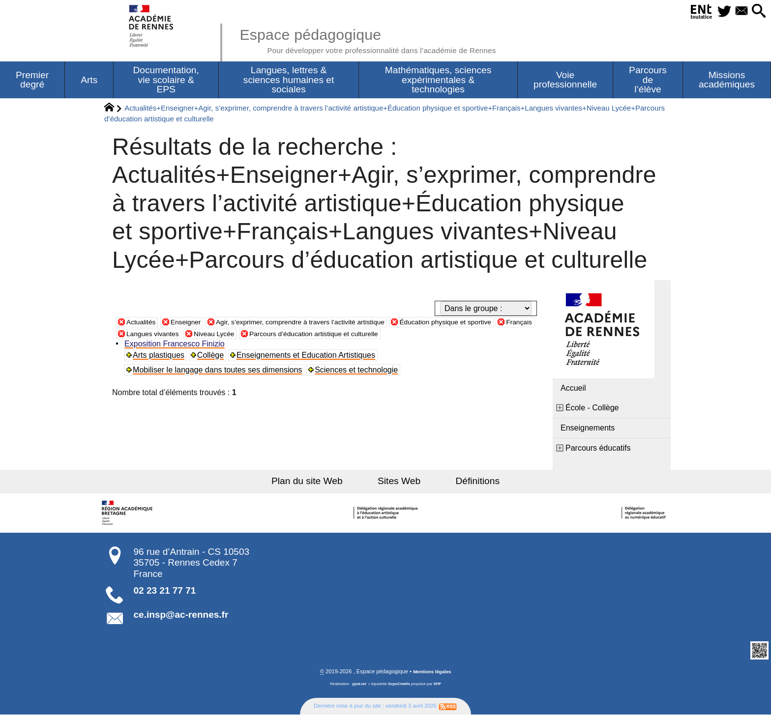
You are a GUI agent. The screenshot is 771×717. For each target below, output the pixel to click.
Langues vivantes (234, 335)
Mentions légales (432, 674)
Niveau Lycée (303, 335)
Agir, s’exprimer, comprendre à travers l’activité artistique (324, 323)
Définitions (464, 483)
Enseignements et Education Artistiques (307, 357)
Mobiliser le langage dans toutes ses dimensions (218, 372)
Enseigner (193, 323)
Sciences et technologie (358, 372)
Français (173, 335)
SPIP (440, 687)
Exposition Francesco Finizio (176, 346)
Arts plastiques (160, 357)
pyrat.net (357, 687)
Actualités (143, 323)
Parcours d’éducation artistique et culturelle (417, 335)
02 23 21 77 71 (165, 592)
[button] (756, 11)
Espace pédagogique (388, 39)
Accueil (573, 390)
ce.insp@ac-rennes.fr (181, 616)
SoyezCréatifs (400, 687)
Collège (212, 357)
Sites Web (399, 483)
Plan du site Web (320, 483)
